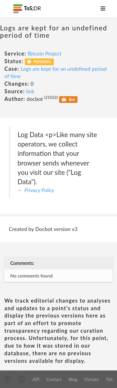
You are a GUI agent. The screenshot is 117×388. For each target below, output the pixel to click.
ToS (109, 379)
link (30, 91)
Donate (92, 379)
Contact (54, 379)
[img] (7, 379)
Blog (73, 379)
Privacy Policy (39, 190)
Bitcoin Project (45, 53)
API (35, 379)
